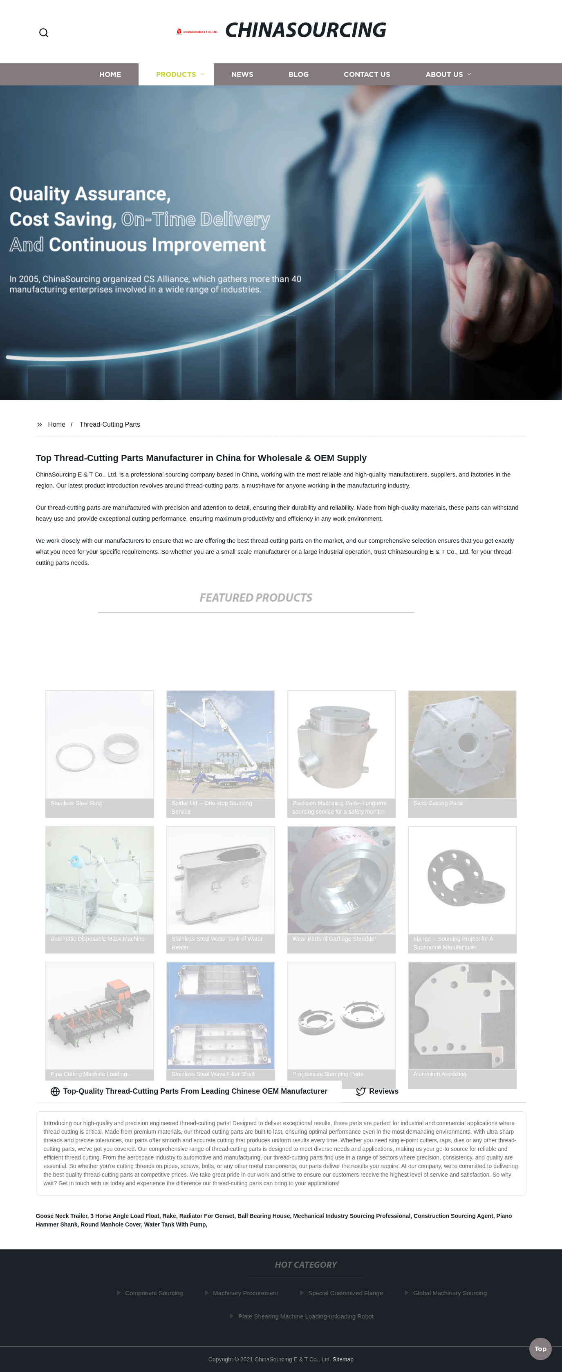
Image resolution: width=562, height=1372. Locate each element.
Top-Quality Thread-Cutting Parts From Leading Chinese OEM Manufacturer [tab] (189, 1092)
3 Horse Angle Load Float (124, 1216)
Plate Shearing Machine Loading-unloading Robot (307, 1316)
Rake (169, 1216)
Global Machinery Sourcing (451, 1292)
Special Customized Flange (347, 1292)
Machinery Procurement (247, 1292)
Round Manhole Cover (111, 1224)
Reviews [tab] (377, 1092)
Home (110, 79)
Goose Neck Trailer (61, 1216)
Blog (299, 79)
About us (444, 79)
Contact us (367, 79)
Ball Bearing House (263, 1216)
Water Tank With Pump (175, 1224)
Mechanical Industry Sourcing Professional (351, 1216)
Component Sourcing (156, 1292)
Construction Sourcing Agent (453, 1216)
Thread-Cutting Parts (109, 424)
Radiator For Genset (207, 1216)
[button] (43, 33)
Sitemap (343, 1359)
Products (176, 79)
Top (541, 1347)
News (242, 79)
